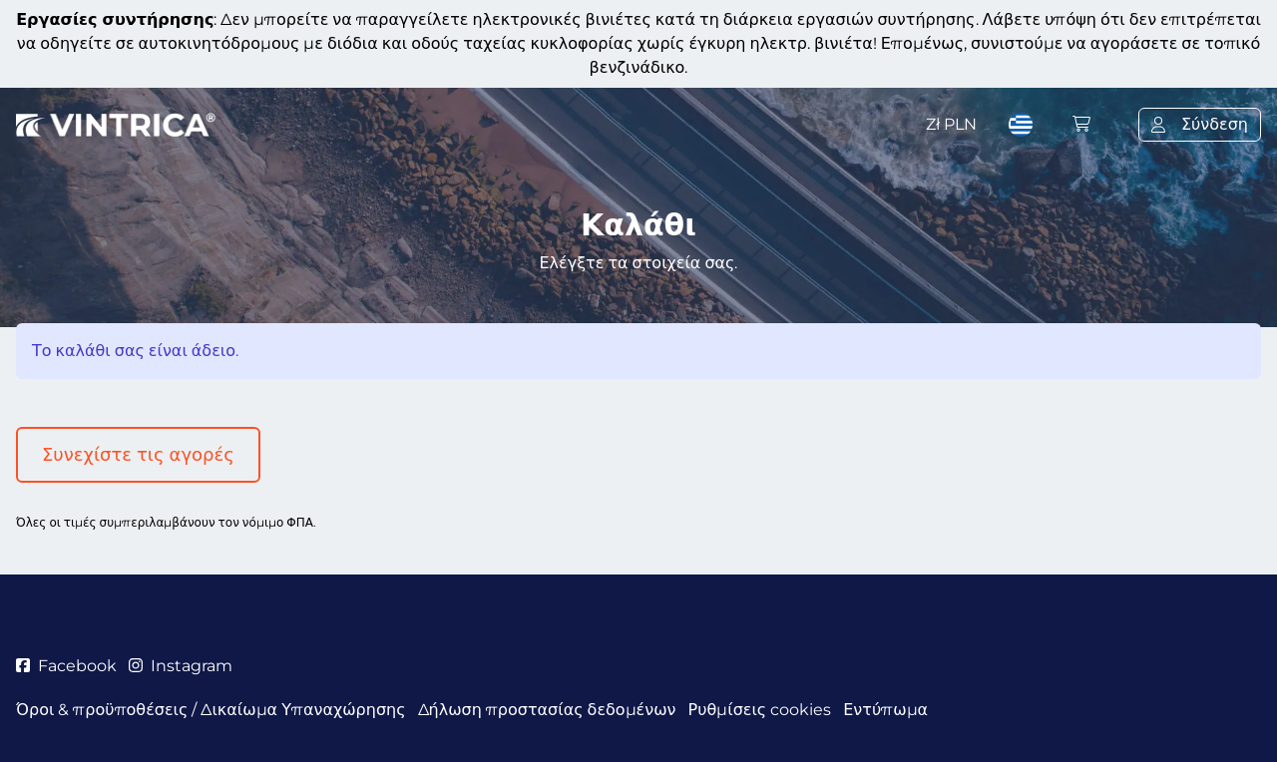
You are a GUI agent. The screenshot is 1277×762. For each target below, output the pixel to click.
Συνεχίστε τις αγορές (138, 455)
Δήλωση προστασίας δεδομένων (547, 709)
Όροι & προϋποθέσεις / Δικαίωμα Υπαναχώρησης (211, 709)
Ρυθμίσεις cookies (760, 709)
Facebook (66, 665)
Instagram (180, 665)
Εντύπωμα (885, 709)
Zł (951, 124)
